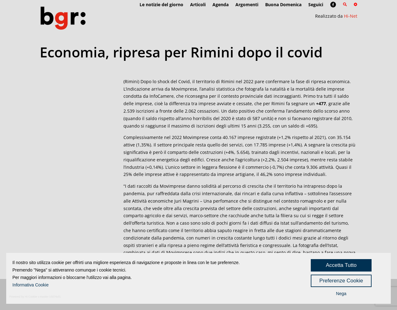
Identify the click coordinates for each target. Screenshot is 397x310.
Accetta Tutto (341, 265)
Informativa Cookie (30, 284)
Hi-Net (350, 16)
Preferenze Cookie (341, 281)
